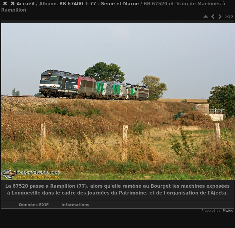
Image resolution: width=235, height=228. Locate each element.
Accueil (26, 4)
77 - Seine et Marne (114, 4)
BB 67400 (71, 4)
